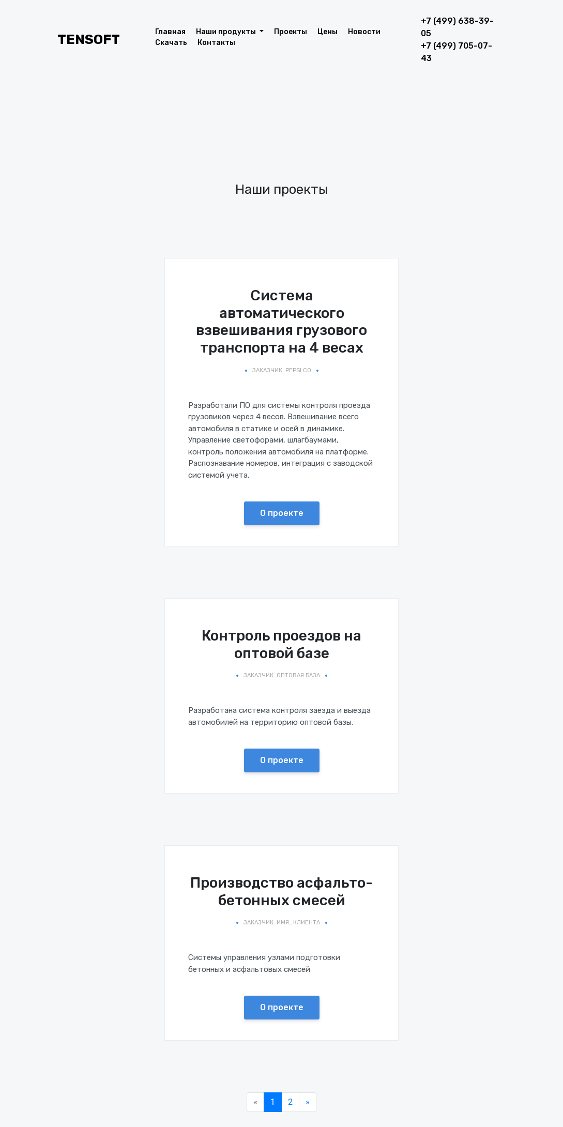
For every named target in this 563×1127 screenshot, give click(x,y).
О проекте (281, 513)
